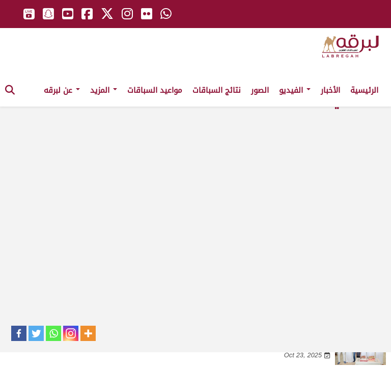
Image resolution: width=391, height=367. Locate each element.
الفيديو (295, 90)
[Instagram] (70, 333)
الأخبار (330, 90)
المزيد (103, 90)
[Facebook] (18, 333)
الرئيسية (364, 90)
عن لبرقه (62, 90)
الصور (260, 90)
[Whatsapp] (53, 333)
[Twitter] (36, 333)
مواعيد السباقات (154, 90)
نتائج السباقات (216, 90)
